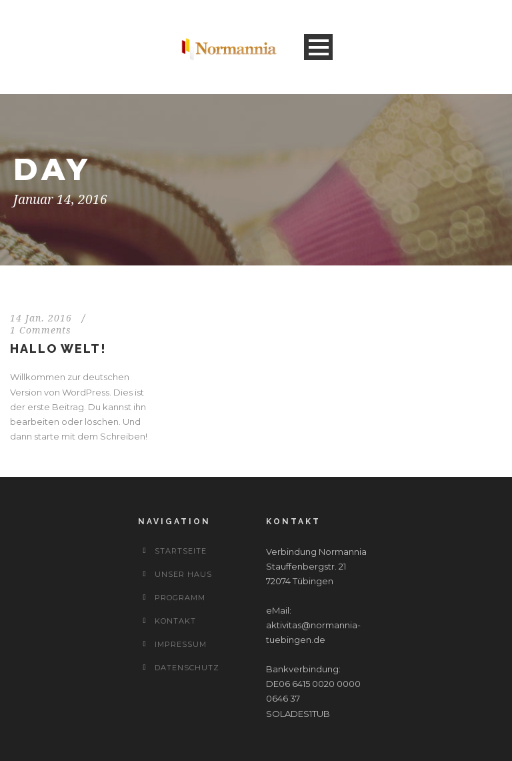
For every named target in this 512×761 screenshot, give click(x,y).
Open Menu (318, 47)
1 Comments (40, 330)
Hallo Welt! (58, 348)
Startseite (181, 551)
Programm (180, 597)
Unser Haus (183, 574)
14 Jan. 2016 (41, 318)
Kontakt (175, 621)
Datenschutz (187, 667)
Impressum (181, 644)
